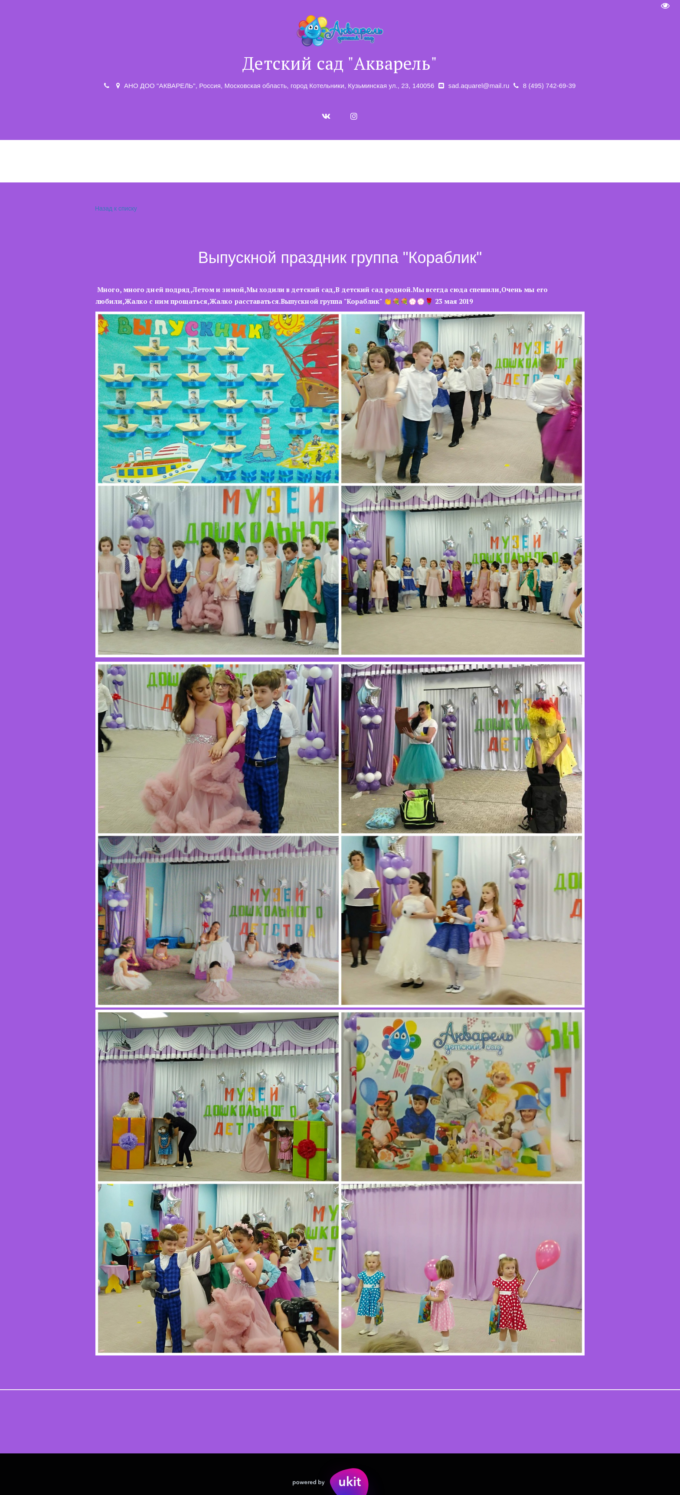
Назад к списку (115, 208)
